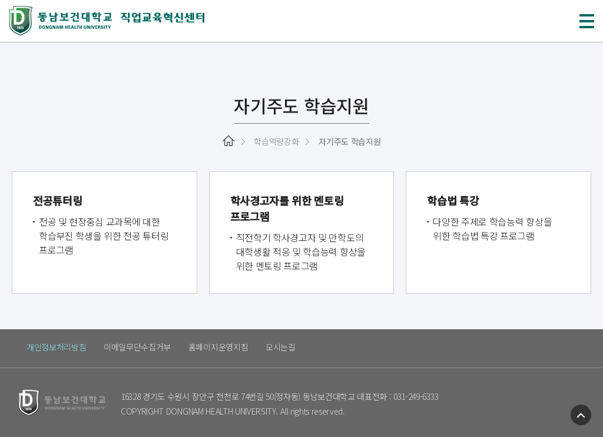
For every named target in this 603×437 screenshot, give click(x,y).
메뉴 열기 (586, 21)
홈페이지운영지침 (219, 347)
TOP (581, 415)
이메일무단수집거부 (137, 347)
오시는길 (281, 347)
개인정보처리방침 (56, 347)
